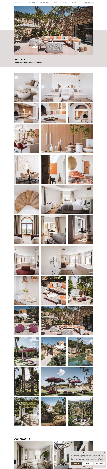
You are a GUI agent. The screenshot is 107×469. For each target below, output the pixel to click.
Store (56, 3)
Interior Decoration (27, 62)
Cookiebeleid (84, 466)
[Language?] (88, 3)
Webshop (65, 3)
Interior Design (18, 62)
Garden (38, 62)
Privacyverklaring (90, 466)
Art (41, 62)
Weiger (87, 463)
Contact (74, 3)
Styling (34, 62)
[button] (104, 452)
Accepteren (76, 463)
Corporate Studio (45, 3)
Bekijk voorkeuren (99, 463)
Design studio (32, 3)
